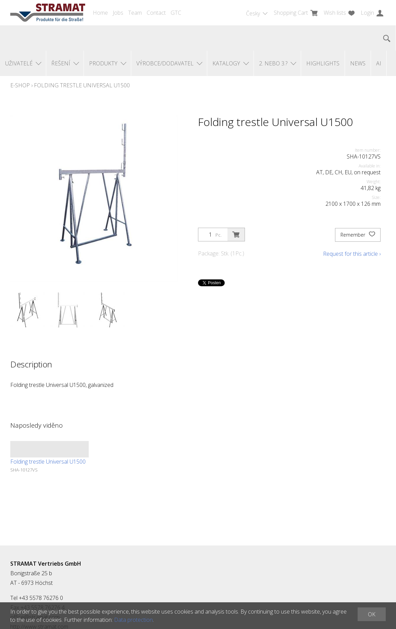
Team (135, 12)
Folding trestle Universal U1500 (82, 85)
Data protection (133, 620)
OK (371, 614)
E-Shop (20, 85)
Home (100, 12)
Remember (358, 234)
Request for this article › (352, 253)
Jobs (118, 12)
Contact (156, 12)
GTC (176, 12)
